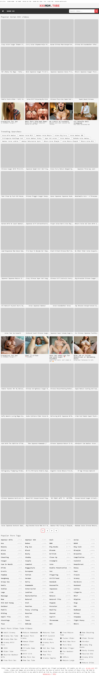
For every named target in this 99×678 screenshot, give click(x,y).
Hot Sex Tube (47, 648)
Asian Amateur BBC (76, 135)
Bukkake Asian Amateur (81, 138)
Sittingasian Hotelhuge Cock (12, 138)
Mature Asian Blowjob (51, 141)
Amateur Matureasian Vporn (31, 141)
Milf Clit (26, 654)
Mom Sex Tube (28, 660)
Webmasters (47, 674)
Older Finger (67, 648)
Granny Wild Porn (86, 658)
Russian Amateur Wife (61, 1)
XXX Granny (46, 639)
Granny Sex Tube (9, 636)
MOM (49, 6)
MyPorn (25, 645)
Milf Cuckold (47, 636)
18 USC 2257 (90, 668)
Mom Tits (45, 655)
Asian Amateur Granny (34, 138)
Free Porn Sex (8, 660)
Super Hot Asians (51, 138)
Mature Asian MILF (87, 141)
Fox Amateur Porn (66, 652)
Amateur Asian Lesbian (10, 141)
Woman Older (27, 641)
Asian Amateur (65, 138)
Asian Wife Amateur (9, 135)
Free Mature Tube (66, 634)
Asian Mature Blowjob (70, 141)
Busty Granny (87, 650)
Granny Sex (11, 11)
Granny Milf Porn (37, 1)
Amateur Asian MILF (26, 135)
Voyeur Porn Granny (27, 637)
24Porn (64, 657)
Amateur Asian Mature (44, 135)
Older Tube (50, 1)
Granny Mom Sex (9, 639)
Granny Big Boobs (86, 646)
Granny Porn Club (47, 643)
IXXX (45, 1)
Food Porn (46, 651)
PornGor (84, 641)
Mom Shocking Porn (87, 634)
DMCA (54, 674)
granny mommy (10, 1)
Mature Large (67, 660)
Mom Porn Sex (28, 657)
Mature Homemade (29, 632)
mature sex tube (27, 1)
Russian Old (86, 654)
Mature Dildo (87, 663)
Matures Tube (47, 632)
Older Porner (87, 638)
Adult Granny (8, 632)
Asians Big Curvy (61, 135)
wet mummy (18, 1)
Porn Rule (65, 645)
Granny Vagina (48, 658)
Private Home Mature (28, 649)
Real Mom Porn (67, 641)
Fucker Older (67, 638)
